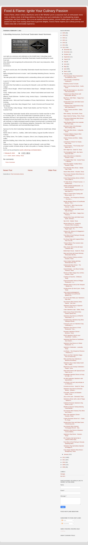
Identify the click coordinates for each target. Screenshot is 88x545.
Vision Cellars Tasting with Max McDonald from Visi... (72, 261)
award (13, 155)
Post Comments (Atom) (17, 174)
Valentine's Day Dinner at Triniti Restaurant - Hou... (72, 328)
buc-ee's (62, 476)
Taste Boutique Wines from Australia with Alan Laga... (74, 123)
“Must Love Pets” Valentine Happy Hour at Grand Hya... (73, 355)
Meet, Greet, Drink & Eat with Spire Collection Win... (73, 247)
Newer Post (7, 170)
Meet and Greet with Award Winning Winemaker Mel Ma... (73, 254)
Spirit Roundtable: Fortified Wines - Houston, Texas (73, 164)
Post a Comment (10, 162)
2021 (64, 40)
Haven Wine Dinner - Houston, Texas (74, 171)
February (66, 73)
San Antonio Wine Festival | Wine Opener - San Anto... (73, 302)
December (67, 49)
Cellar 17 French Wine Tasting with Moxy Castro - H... (73, 194)
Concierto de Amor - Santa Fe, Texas (74, 386)
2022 (64, 37)
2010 (64, 462)
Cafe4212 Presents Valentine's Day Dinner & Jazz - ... (73, 403)
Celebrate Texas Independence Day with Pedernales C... (73, 106)
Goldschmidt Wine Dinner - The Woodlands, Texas (72, 265)
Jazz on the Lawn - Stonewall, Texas (74, 396)
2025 (64, 33)
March (66, 71)
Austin (9, 155)
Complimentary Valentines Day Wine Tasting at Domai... (74, 320)
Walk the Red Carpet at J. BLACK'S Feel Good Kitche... (73, 90)
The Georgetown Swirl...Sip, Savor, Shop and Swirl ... (73, 152)
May (65, 66)
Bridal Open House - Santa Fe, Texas (74, 251)
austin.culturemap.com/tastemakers (30, 150)
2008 (64, 467)
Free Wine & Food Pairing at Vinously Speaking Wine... (74, 235)
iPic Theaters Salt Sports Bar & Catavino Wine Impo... (72, 438)
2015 (64, 42)
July (65, 61)
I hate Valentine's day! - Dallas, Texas (74, 309)
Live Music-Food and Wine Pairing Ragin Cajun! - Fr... (73, 228)
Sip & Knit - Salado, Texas (71, 221)
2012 (64, 457)
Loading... (63, 531)
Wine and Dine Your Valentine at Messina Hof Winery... (72, 359)
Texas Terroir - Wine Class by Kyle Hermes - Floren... (73, 206)
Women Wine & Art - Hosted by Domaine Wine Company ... (72, 224)
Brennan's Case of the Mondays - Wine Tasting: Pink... (73, 126)
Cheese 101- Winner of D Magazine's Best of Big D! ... (74, 232)
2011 (64, 459)
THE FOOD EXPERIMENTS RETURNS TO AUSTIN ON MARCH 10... (72, 294)
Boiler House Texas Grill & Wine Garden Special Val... (72, 312)
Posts (64, 520)
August (66, 59)
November (67, 52)
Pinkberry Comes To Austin (71, 83)
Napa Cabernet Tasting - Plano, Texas (74, 116)
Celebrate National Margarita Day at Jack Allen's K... (73, 190)
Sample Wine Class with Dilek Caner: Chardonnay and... (74, 423)
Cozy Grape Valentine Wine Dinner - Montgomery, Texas (74, 450)
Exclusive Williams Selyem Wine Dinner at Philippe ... (72, 134)
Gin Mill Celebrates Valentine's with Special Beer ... (73, 379)
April (65, 69)
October (66, 54)
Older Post (52, 170)
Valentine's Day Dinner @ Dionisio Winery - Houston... (73, 389)
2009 (64, 464)
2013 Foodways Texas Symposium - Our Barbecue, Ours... (74, 76)
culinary (18, 155)
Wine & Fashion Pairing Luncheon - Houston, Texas (73, 257)
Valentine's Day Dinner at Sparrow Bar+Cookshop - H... (73, 306)
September (67, 57)
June (65, 64)
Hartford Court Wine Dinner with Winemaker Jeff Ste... (72, 94)
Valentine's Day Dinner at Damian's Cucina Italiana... (73, 431)
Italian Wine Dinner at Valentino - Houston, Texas (73, 156)
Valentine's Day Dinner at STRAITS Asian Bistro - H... (73, 316)
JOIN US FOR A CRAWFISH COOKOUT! (71, 80)
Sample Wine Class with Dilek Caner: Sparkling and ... (74, 102)
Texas (22, 155)
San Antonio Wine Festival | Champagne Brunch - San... (72, 427)
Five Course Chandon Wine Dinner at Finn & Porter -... (74, 174)
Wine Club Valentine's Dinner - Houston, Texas (72, 415)
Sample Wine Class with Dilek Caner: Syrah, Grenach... (74, 217)
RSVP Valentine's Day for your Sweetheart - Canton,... (72, 336)
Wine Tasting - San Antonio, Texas (73, 113)
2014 (64, 45)
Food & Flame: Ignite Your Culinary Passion (36, 11)
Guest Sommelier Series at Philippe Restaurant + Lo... (73, 281)
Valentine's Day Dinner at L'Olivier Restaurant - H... (73, 344)
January (66, 454)
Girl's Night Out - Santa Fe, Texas (73, 149)
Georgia (62, 474)
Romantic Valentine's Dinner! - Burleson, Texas (72, 332)
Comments (65, 523)
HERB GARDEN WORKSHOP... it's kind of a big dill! (73, 186)
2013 (64, 47)
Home (30, 170)
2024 (64, 35)
